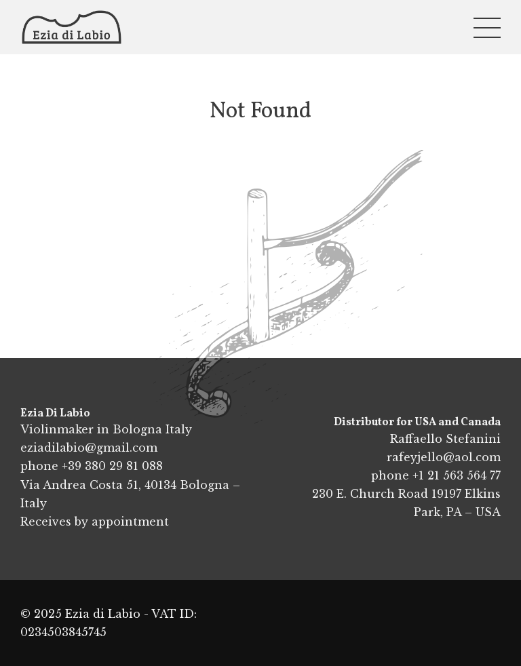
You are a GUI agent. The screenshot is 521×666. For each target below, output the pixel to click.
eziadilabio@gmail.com (88, 447)
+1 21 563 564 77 (456, 475)
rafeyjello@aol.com (444, 457)
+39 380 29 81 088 (112, 466)
